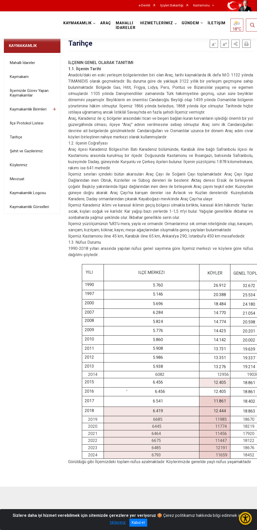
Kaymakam (19, 76)
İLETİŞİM (216, 23)
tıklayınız (118, 522)
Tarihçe (16, 137)
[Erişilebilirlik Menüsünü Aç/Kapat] (245, 518)
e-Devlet (144, 5)
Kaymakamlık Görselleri (29, 206)
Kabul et (138, 522)
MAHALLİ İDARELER (126, 25)
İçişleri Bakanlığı (171, 5)
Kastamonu (201, 5)
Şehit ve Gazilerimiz (26, 151)
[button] (235, 43)
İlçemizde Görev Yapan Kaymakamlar (29, 93)
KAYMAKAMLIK (23, 45)
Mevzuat (17, 179)
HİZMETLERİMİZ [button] (156, 23)
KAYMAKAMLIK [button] (77, 23)
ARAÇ (105, 23)
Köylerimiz (18, 165)
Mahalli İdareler (22, 62)
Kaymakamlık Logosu (28, 193)
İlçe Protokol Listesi (26, 123)
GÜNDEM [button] (190, 23)
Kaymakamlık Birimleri (28, 109)
